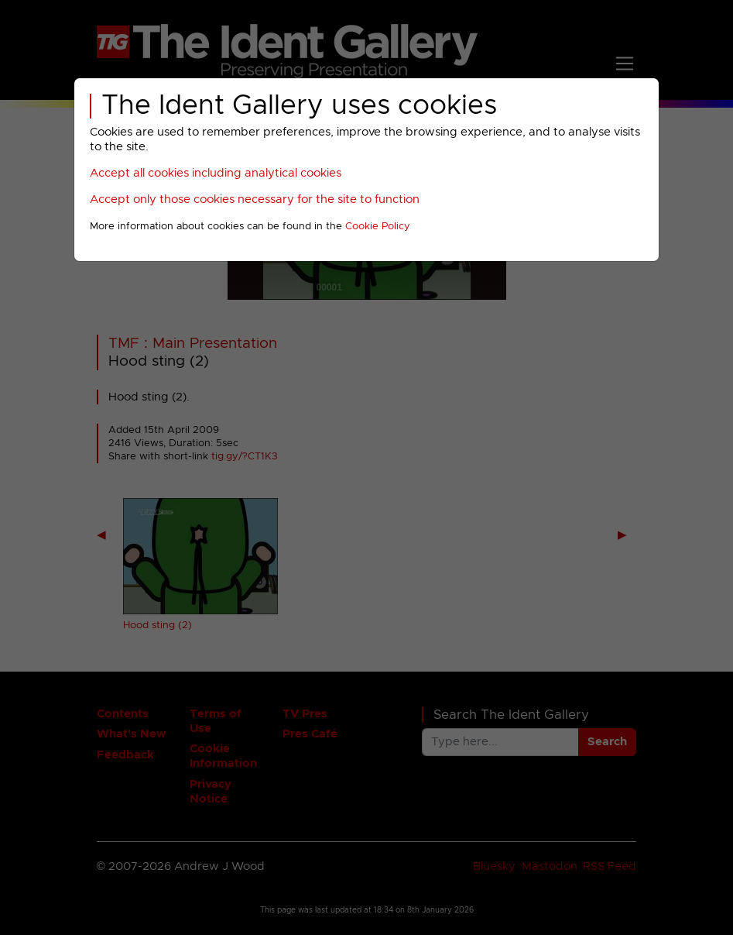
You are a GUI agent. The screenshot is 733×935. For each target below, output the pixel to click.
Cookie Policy (377, 227)
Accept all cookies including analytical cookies (215, 173)
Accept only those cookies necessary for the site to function (255, 199)
